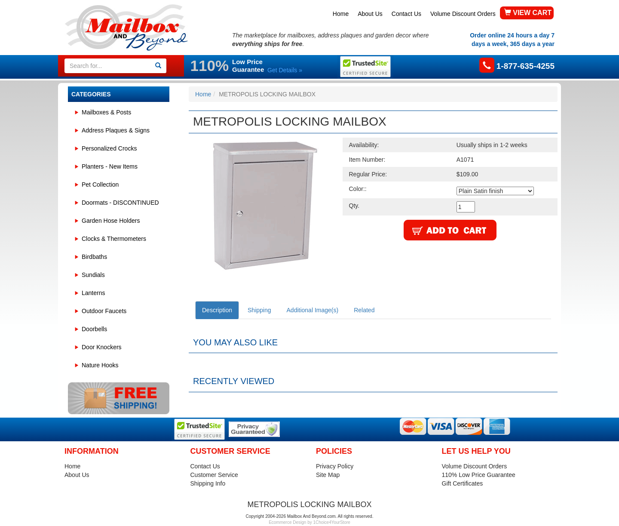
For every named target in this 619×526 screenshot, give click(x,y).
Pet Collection (100, 184)
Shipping (259, 310)
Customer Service (214, 474)
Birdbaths (94, 256)
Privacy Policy (334, 466)
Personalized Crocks (109, 148)
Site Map (328, 474)
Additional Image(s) (313, 310)
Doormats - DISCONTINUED (120, 202)
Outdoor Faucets (104, 311)
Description (217, 310)
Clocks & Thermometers (114, 238)
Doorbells (94, 329)
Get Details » (284, 70)
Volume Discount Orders (463, 13)
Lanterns (93, 292)
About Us (370, 13)
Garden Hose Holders (111, 220)
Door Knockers (102, 347)
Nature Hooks (100, 365)
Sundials (93, 274)
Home (341, 13)
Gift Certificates (462, 483)
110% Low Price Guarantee (478, 474)
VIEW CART (528, 12)
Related (364, 310)
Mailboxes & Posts (106, 112)
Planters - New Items (110, 166)
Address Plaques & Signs (116, 130)
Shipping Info (208, 483)
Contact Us (406, 13)
